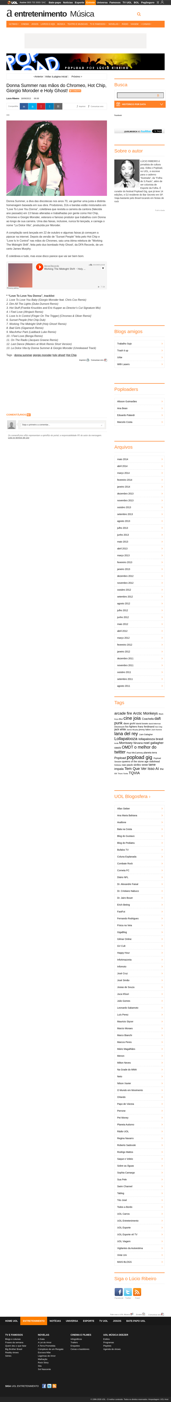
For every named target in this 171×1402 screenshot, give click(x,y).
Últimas (14, 24)
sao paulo (127, 764)
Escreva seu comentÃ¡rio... (62, 424)
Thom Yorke (123, 773)
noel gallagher (154, 743)
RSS (54, 1386)
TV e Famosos (98, 24)
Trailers (74, 1342)
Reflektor (118, 765)
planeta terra (150, 752)
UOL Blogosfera (131, 796)
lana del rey (126, 733)
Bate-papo (55, 2)
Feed (137, 1293)
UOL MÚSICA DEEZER (115, 1334)
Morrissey (126, 743)
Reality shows (12, 1352)
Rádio (125, 24)
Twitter (128, 1293)
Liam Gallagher (146, 734)
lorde (116, 743)
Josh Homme (156, 730)
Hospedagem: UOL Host (158, 1399)
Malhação (42, 1359)
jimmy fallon (145, 729)
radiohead (154, 761)
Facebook (118, 115)
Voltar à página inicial (56, 76)
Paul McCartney (135, 752)
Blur (121, 719)
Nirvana (138, 742)
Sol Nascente (44, 1369)
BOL (136, 2)
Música (82, 14)
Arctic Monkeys (145, 713)
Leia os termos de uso (18, 438)
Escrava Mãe (44, 1352)
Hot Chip (71, 355)
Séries (8, 1356)
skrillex (137, 764)
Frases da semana (14, 1342)
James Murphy (132, 730)
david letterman (155, 724)
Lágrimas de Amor (47, 1356)
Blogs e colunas (13, 1339)
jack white (120, 729)
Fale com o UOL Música (120, 1314)
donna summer (23, 355)
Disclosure (119, 726)
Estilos (106, 1339)
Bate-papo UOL (135, 1321)
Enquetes (75, 1346)
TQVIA (134, 773)
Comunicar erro (97, 360)
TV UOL (127, 2)
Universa (102, 2)
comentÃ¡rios (16, 414)
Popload (120, 758)
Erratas (139, 1314)
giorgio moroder (42, 355)
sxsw (145, 764)
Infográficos (76, 1339)
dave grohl (129, 723)
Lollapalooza (125, 738)
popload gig (139, 757)
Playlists (107, 1346)
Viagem (134, 24)
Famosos (115, 2)
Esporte (79, 2)
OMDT (127, 747)
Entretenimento (40, 14)
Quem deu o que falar (15, 1346)
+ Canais (146, 24)
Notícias (68, 2)
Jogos (34, 24)
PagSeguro (147, 2)
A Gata (41, 1339)
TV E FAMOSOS (14, 1334)
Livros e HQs (48, 24)
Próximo (76, 76)
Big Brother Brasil (13, 1349)
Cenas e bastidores (80, 1349)
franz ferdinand (146, 726)
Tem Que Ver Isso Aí (142, 769)
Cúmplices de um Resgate (50, 1349)
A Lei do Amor (44, 1342)
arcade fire (123, 713)
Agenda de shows (112, 1349)
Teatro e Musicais (77, 24)
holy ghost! (58, 355)
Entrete (90, 2)
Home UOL (11, 1321)
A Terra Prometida (46, 1346)
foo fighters (131, 726)
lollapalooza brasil (150, 739)
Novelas (114, 24)
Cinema (25, 24)
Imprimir (82, 360)
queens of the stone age (135, 761)
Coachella (148, 718)
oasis (117, 747)
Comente (76, 91)
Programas (108, 1342)
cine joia (132, 718)
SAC (44, 2)
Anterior (38, 76)
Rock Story (43, 1362)
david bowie (142, 723)
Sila (40, 1366)
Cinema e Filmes (81, 1334)
